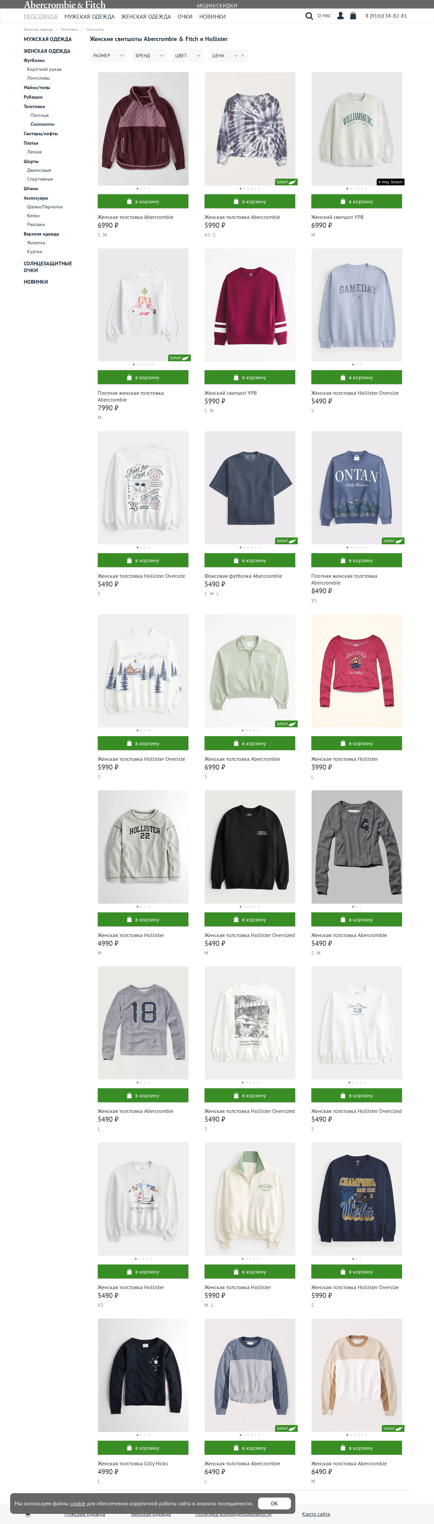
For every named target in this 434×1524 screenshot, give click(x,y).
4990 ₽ (108, 943)
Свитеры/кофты (41, 133)
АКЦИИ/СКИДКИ (217, 5)
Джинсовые (39, 170)
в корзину (143, 201)
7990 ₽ (108, 407)
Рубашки (33, 97)
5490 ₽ (321, 401)
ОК (274, 1503)
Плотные (40, 115)
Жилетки (36, 243)
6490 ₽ (214, 1471)
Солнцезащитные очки (48, 266)
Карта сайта (316, 1513)
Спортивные (40, 179)
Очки (185, 16)
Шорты (31, 161)
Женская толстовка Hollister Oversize (355, 392)
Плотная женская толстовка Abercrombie (131, 396)
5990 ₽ (214, 225)
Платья (31, 143)
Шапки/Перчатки (45, 207)
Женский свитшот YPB (337, 217)
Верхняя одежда (41, 234)
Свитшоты (42, 124)
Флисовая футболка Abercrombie (243, 575)
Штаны (31, 188)
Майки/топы (37, 87)
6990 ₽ (108, 225)
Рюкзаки (36, 224)
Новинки (212, 16)
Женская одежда (146, 16)
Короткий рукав (44, 69)
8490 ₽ (321, 590)
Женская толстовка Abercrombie (135, 217)
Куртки (34, 251)
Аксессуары (36, 198)
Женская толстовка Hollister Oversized (249, 935)
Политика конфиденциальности (233, 1513)
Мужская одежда (89, 16)
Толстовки (34, 106)
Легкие (34, 152)
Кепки (33, 215)
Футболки (34, 60)
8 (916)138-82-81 (386, 15)
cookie (77, 1503)
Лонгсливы (38, 78)
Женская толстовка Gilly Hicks (133, 1463)
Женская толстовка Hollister (344, 758)
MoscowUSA (41, 14)
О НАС (324, 16)
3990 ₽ (321, 767)
